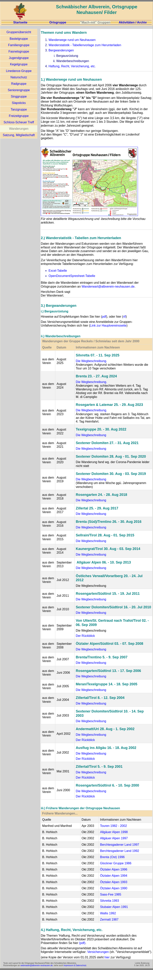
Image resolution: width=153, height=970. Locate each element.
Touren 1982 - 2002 (113, 825)
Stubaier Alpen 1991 (114, 907)
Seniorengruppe (19, 90)
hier (107, 957)
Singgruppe (19, 96)
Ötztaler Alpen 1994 (113, 875)
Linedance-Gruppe (19, 71)
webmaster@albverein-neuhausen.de (37, 965)
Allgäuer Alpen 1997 (114, 838)
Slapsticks (19, 103)
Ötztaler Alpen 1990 (113, 888)
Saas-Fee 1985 (110, 894)
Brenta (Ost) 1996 (112, 857)
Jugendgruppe (19, 58)
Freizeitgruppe (19, 116)
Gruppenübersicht (18, 32)
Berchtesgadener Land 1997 (119, 844)
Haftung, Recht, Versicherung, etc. (72, 66)
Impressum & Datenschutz (75, 965)
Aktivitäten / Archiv (133, 22)
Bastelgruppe (19, 38)
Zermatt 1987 (109, 919)
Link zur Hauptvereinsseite (108, 325)
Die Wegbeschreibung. (91, 361)
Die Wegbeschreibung (91, 435)
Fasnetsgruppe (19, 51)
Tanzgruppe (19, 109)
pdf (104, 316)
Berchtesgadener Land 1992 (119, 850)
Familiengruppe (18, 45)
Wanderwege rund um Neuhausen (72, 39)
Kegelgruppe (19, 64)
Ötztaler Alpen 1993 (113, 882)
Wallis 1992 (108, 913)
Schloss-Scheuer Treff (18, 122)
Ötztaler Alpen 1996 (113, 869)
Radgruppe (18, 83)
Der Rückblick (85, 635)
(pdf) (82, 943)
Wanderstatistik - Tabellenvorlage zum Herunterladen (85, 45)
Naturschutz (18, 77)
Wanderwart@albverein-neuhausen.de (108, 286)
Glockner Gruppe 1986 (115, 863)
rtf (124, 316)
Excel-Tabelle (58, 270)
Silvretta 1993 (109, 900)
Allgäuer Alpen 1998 (114, 832)
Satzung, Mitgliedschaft (19, 135)
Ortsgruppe (57, 22)
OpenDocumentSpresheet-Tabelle (72, 276)
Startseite (20, 22)
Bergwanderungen (61, 50)
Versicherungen (98, 952)
